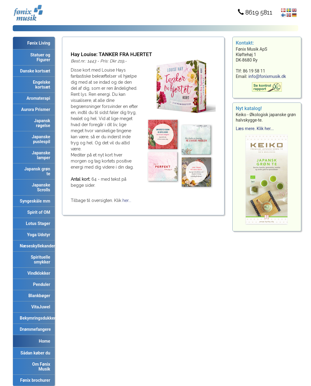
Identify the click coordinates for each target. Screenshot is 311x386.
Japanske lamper (40, 155)
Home (44, 341)
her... (126, 200)
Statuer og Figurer (39, 57)
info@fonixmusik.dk (267, 76)
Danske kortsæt (34, 71)
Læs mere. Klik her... (255, 128)
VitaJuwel (39, 306)
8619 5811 (255, 12)
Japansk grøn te (36, 171)
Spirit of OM (37, 212)
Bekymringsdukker (36, 318)
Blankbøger (38, 295)
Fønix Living (38, 43)
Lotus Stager (37, 223)
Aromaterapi (37, 98)
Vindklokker (37, 273)
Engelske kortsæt (40, 84)
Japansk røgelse (41, 123)
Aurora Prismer (34, 109)
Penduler (40, 284)
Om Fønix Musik (40, 366)
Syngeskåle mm (34, 201)
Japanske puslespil (40, 139)
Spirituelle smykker (39, 259)
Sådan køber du (34, 353)
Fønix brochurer (34, 380)
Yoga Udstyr (37, 234)
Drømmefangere (34, 329)
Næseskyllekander (36, 245)
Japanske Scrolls (40, 187)
